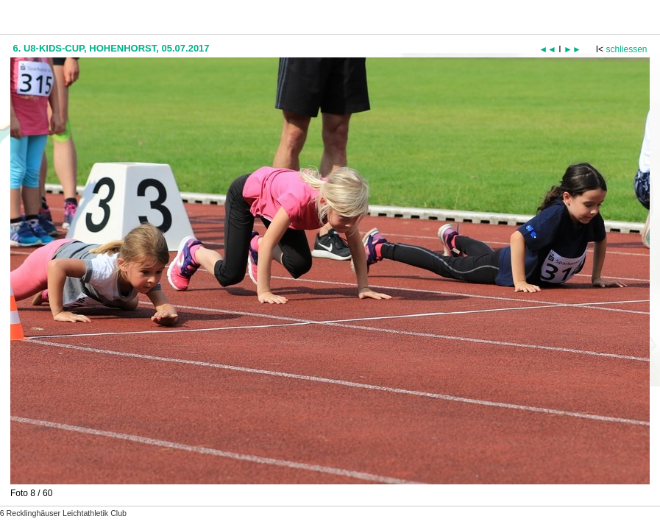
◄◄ (547, 49)
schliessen (626, 49)
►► (572, 49)
